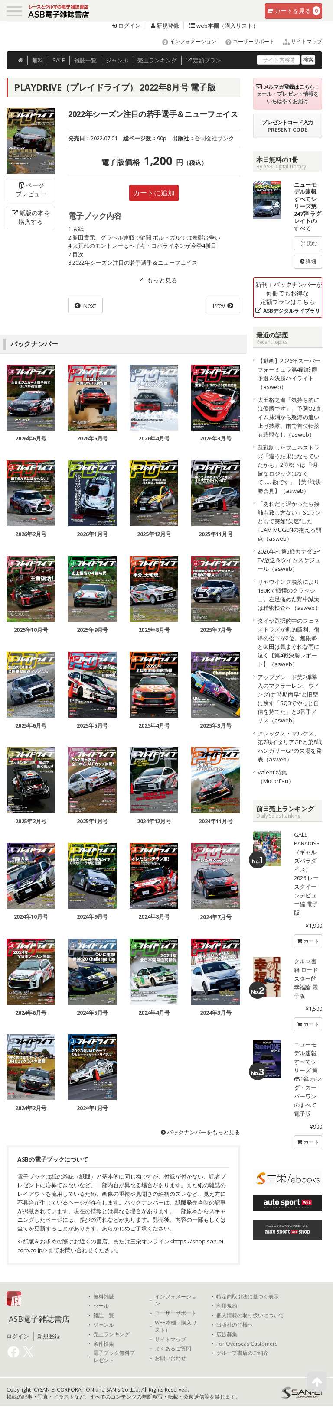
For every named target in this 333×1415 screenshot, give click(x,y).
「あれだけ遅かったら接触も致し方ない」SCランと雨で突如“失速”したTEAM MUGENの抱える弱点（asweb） (289, 521)
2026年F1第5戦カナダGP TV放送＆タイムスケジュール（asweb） (290, 560)
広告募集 (226, 1334)
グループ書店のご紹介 (242, 1353)
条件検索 (103, 1344)
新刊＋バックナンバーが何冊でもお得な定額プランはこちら (288, 297)
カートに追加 (154, 193)
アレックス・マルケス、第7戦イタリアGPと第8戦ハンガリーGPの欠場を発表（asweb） (290, 746)
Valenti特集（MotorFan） (276, 776)
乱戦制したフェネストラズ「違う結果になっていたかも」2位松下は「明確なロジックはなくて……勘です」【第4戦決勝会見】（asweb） (289, 469)
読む (308, 243)
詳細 (308, 261)
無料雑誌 (103, 1296)
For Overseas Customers (247, 1344)
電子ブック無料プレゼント (114, 1357)
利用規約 (226, 1305)
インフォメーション (185, 41)
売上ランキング (111, 1334)
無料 (37, 60)
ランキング (157, 60)
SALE (58, 60)
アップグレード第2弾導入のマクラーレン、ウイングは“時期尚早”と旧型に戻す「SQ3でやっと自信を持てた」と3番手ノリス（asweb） (289, 698)
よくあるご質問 (173, 1348)
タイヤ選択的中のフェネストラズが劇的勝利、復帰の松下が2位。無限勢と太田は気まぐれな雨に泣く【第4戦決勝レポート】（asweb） (289, 642)
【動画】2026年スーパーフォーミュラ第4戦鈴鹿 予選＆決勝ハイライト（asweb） (289, 374)
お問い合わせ (170, 1358)
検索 (308, 59)
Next (89, 305)
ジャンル (117, 60)
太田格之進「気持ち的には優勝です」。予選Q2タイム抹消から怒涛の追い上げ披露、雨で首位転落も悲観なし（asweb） (289, 417)
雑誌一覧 (103, 1315)
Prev (218, 305)
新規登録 (165, 25)
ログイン (126, 25)
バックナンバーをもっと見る (200, 1132)
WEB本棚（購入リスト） (176, 1326)
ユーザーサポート (246, 41)
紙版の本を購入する (31, 217)
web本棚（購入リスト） (223, 25)
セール (101, 1305)
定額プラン (203, 60)
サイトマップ (299, 41)
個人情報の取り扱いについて (250, 1315)
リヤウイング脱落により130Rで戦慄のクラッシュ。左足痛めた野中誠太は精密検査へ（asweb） (289, 595)
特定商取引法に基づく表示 (247, 1296)
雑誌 (85, 60)
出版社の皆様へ (234, 1324)
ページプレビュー (31, 189)
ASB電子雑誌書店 (39, 1319)
